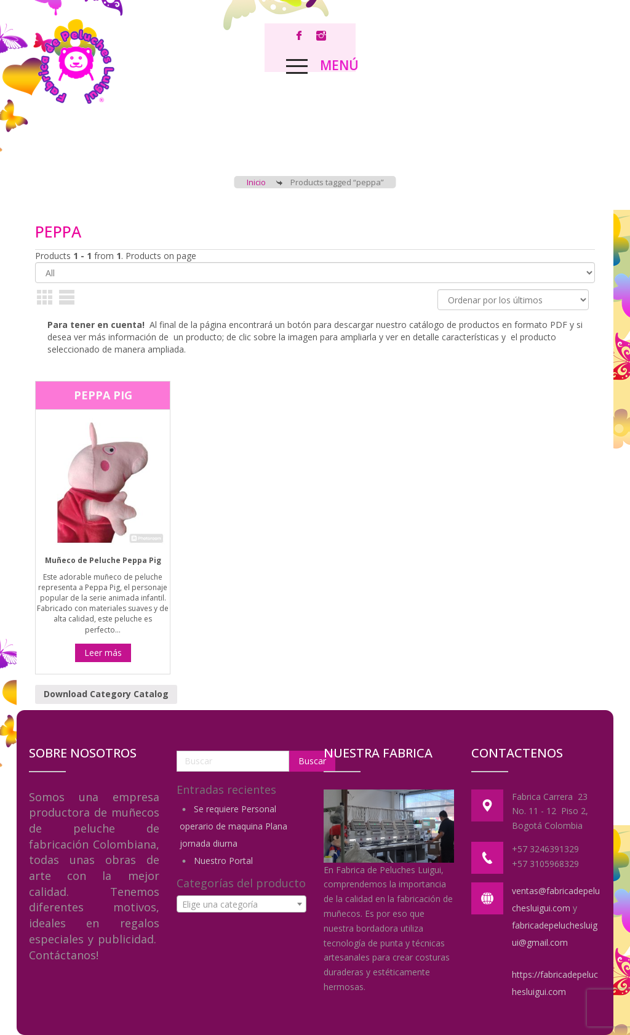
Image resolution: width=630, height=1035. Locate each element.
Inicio (256, 182)
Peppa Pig (103, 395)
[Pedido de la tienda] (513, 299)
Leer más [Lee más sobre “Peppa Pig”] (103, 652)
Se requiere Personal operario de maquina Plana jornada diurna (233, 826)
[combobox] (242, 904)
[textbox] (241, 904)
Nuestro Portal (223, 860)
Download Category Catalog (106, 694)
